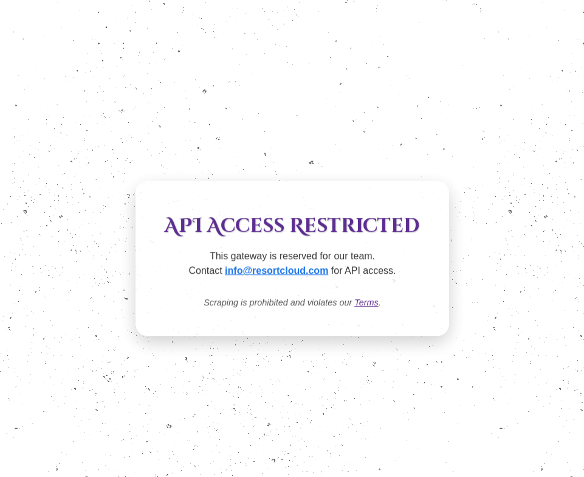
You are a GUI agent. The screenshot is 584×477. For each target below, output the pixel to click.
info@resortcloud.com (276, 271)
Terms (366, 303)
